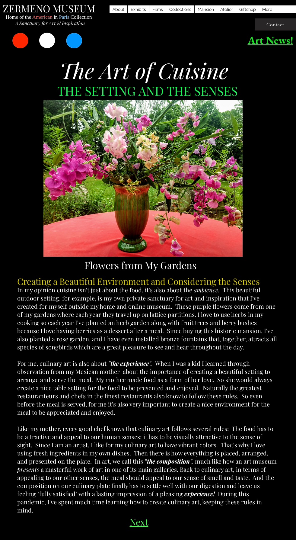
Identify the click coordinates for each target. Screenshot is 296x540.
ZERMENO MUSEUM (49, 8)
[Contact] (275, 24)
